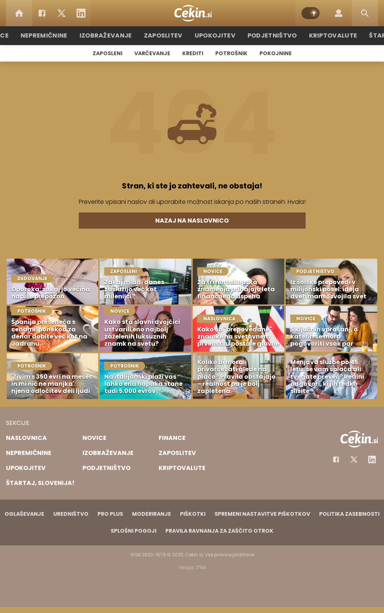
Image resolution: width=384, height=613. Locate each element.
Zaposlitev (166, 35)
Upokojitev (215, 35)
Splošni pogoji (133, 531)
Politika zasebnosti (349, 514)
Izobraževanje (113, 35)
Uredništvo (70, 514)
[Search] (365, 13)
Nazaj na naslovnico (192, 220)
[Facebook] (42, 13)
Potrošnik (231, 53)
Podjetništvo (268, 35)
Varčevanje (152, 53)
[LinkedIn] (81, 13)
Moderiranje (151, 514)
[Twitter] (61, 13)
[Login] (339, 13)
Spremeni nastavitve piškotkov (262, 514)
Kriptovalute (324, 35)
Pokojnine (276, 53)
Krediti (192, 53)
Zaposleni (107, 53)
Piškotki (193, 514)
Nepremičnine (56, 35)
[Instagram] (372, 459)
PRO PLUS (110, 514)
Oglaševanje (24, 514)
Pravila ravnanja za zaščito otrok (219, 531)
